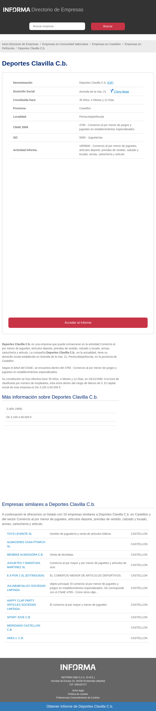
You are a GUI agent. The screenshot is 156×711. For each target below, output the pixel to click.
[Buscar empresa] (57, 26)
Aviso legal (78, 690)
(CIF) (110, 82)
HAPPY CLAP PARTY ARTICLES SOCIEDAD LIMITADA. (21, 604)
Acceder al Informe (78, 322)
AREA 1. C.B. (15, 638)
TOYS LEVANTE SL (19, 533)
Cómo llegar (119, 91)
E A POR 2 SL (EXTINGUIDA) (25, 575)
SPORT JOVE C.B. (19, 617)
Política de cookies (78, 694)
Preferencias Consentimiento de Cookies (78, 697)
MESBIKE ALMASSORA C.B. (25, 554)
